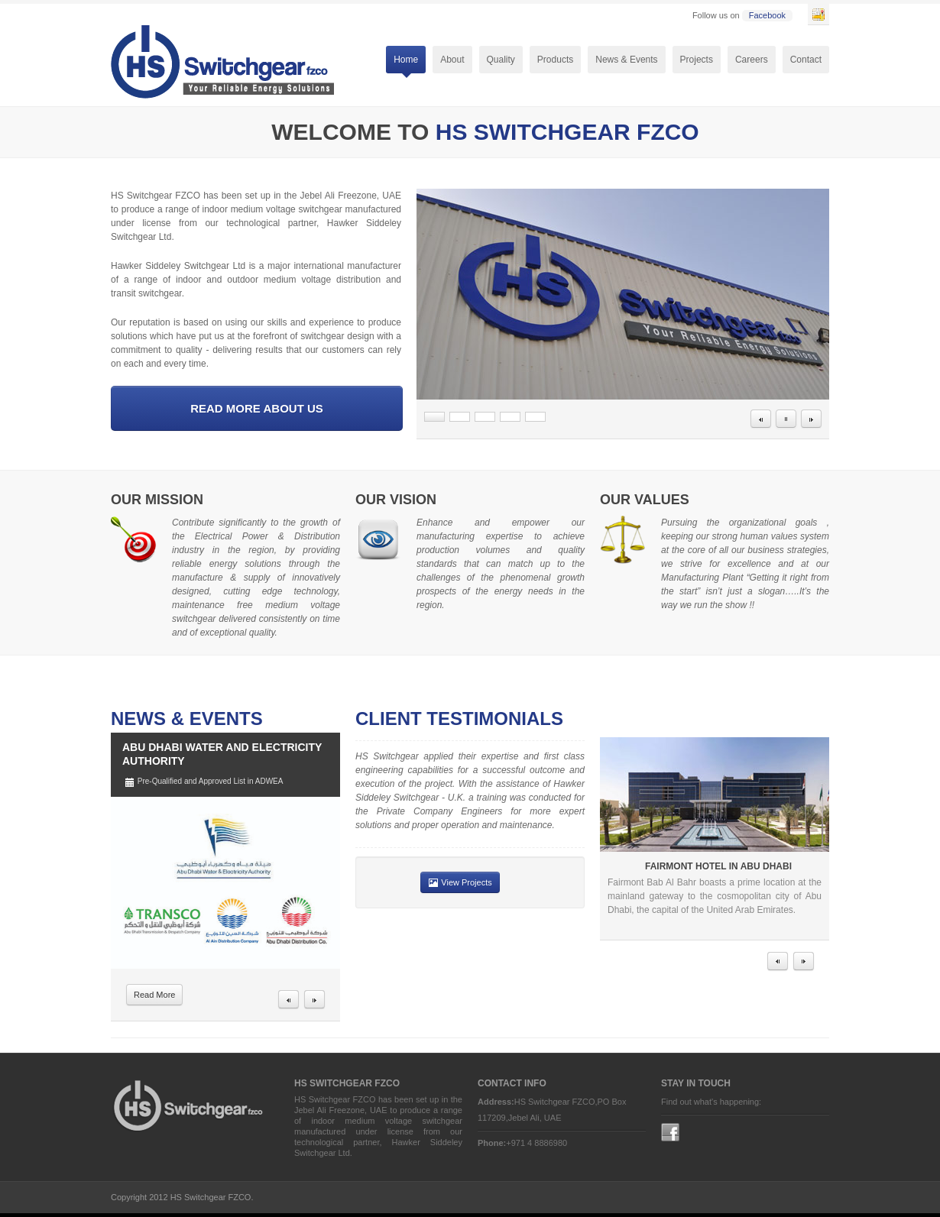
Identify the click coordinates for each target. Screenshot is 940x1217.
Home (406, 61)
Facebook (767, 15)
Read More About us (256, 408)
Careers (751, 59)
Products (555, 61)
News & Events (626, 59)
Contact (806, 59)
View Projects (460, 882)
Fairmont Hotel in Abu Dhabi (718, 866)
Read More (154, 994)
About (452, 61)
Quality (501, 59)
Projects (696, 59)
